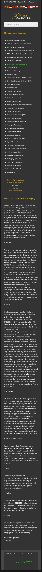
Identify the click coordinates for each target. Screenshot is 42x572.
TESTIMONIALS (21, 563)
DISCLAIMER (26, 561)
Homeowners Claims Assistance (17, 64)
